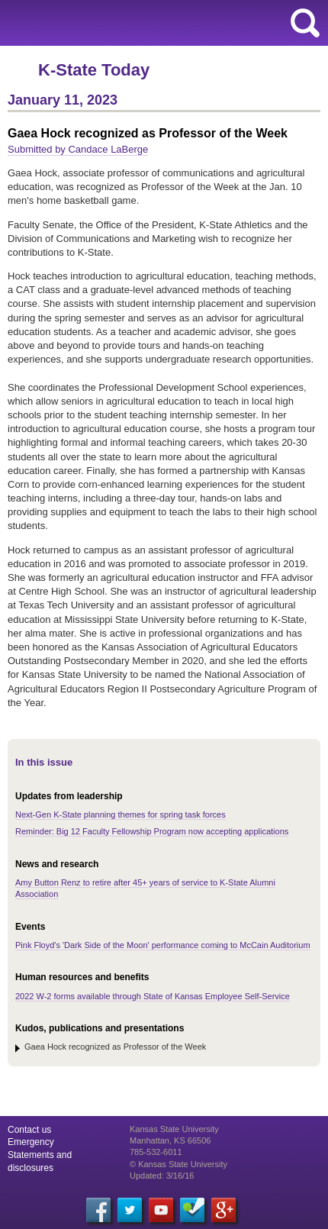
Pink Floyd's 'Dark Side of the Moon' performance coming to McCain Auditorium (162, 945)
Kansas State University (139, 23)
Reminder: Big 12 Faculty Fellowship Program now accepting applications (151, 831)
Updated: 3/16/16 (162, 1175)
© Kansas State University (178, 1164)
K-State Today (94, 69)
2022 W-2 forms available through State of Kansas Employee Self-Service (152, 996)
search (305, 23)
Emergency (31, 1142)
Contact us (29, 1129)
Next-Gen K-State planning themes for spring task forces (120, 814)
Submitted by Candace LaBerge (78, 149)
